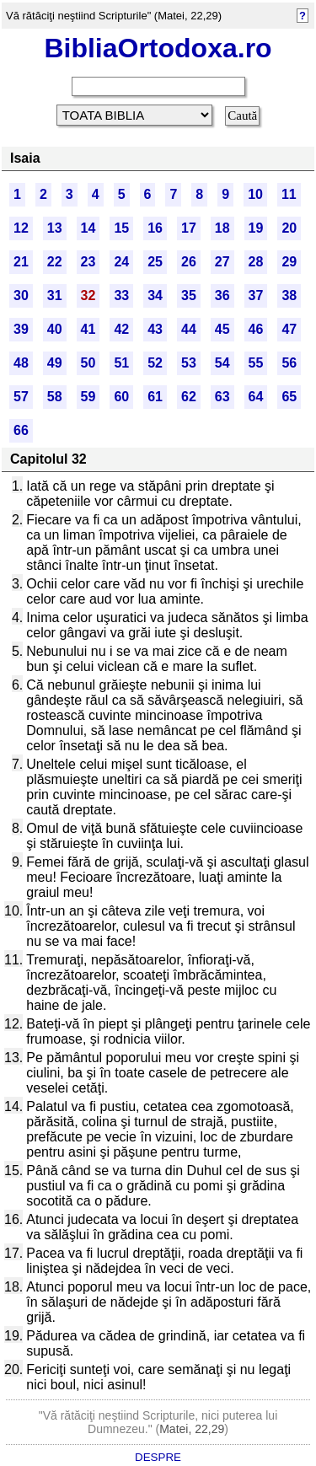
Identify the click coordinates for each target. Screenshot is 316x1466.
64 (256, 396)
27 (222, 262)
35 (188, 295)
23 (88, 262)
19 (256, 228)
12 (21, 228)
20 (289, 228)
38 (289, 295)
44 (188, 329)
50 (88, 363)
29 (289, 262)
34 (155, 295)
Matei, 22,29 (191, 1429)
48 (21, 363)
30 (21, 295)
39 (21, 329)
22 (54, 262)
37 (256, 295)
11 (289, 194)
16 (155, 228)
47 (289, 329)
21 (21, 262)
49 (54, 363)
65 (289, 396)
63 (222, 396)
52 (155, 363)
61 (155, 396)
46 (256, 329)
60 (121, 396)
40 (54, 329)
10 (255, 194)
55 (256, 363)
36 (222, 295)
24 (121, 262)
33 (121, 295)
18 (222, 228)
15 (121, 228)
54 (222, 363)
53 (188, 363)
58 (54, 396)
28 (256, 262)
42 (121, 329)
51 (121, 363)
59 (88, 396)
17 (188, 228)
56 (289, 363)
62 (188, 396)
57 (21, 396)
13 (54, 228)
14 (88, 228)
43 (155, 329)
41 (88, 329)
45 (222, 329)
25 (155, 262)
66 (21, 430)
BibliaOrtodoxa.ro (157, 48)
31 (54, 295)
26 (188, 262)
